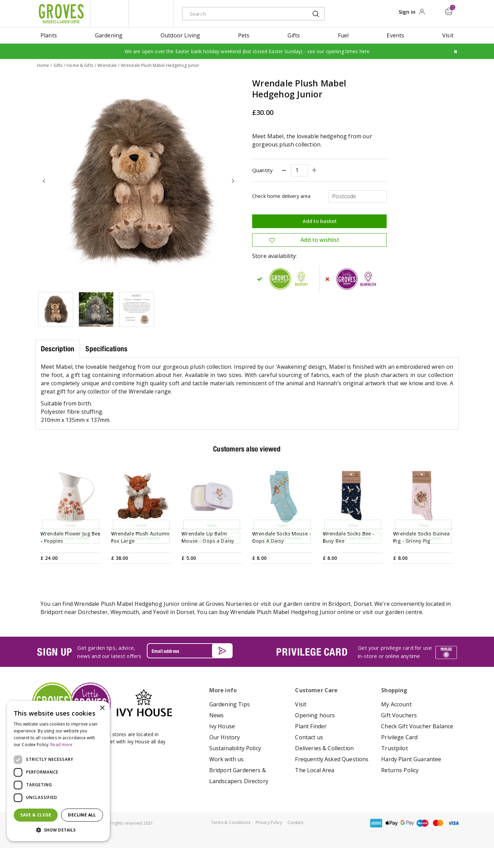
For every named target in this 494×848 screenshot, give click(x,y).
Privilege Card (399, 737)
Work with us (226, 759)
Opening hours (315, 715)
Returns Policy (400, 770)
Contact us (309, 737)
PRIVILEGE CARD (312, 651)
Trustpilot (394, 748)
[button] (58, 830)
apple (392, 823)
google (407, 823)
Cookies (295, 822)
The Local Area (314, 770)
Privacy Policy (269, 822)
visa (453, 823)
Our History (224, 737)
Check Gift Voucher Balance (417, 726)
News (216, 715)
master (438, 823)
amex (376, 823)
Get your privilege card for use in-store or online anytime (395, 651)
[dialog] (58, 771)
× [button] (102, 708)
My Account (396, 704)
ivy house (151, 13)
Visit (300, 704)
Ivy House (222, 726)
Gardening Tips (229, 704)
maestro (423, 823)
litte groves (109, 13)
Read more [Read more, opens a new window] (61, 744)
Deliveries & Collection (324, 748)
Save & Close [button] (35, 815)
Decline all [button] (82, 815)
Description (57, 348)
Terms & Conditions (230, 822)
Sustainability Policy (235, 748)
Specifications (106, 348)
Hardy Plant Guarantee (411, 759)
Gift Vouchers (399, 715)
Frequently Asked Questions (331, 759)
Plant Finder (311, 726)
